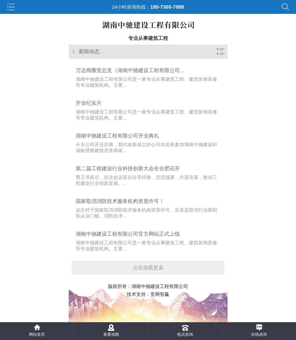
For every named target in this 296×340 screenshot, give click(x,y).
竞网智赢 (159, 294)
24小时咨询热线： (148, 7)
